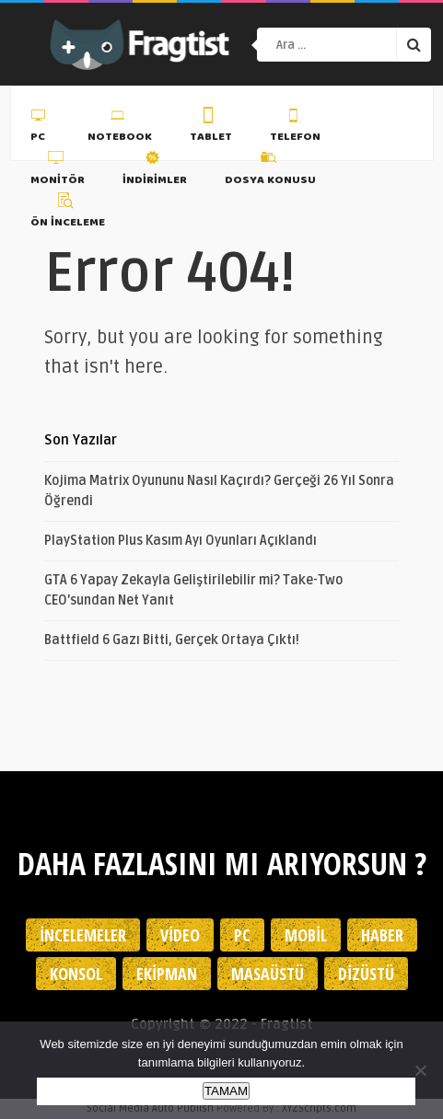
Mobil (306, 935)
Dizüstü (366, 974)
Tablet (211, 128)
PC (40, 128)
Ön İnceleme (67, 213)
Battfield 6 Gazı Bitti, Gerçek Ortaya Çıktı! (171, 640)
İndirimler (154, 170)
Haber (382, 935)
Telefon (295, 128)
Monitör (57, 170)
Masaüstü (267, 974)
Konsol (76, 974)
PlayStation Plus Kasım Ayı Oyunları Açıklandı (180, 540)
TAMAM (226, 1091)
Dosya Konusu (270, 170)
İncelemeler (83, 935)
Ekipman (166, 974)
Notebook (119, 128)
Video (180, 935)
